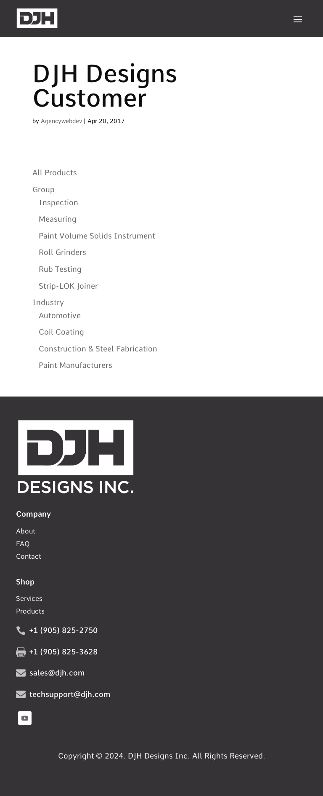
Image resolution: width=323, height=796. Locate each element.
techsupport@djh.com (69, 694)
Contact (28, 557)
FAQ (22, 544)
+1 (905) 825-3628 (63, 651)
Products (30, 611)
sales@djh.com (57, 672)
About (25, 531)
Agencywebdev (61, 121)
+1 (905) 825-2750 (63, 630)
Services (29, 599)
